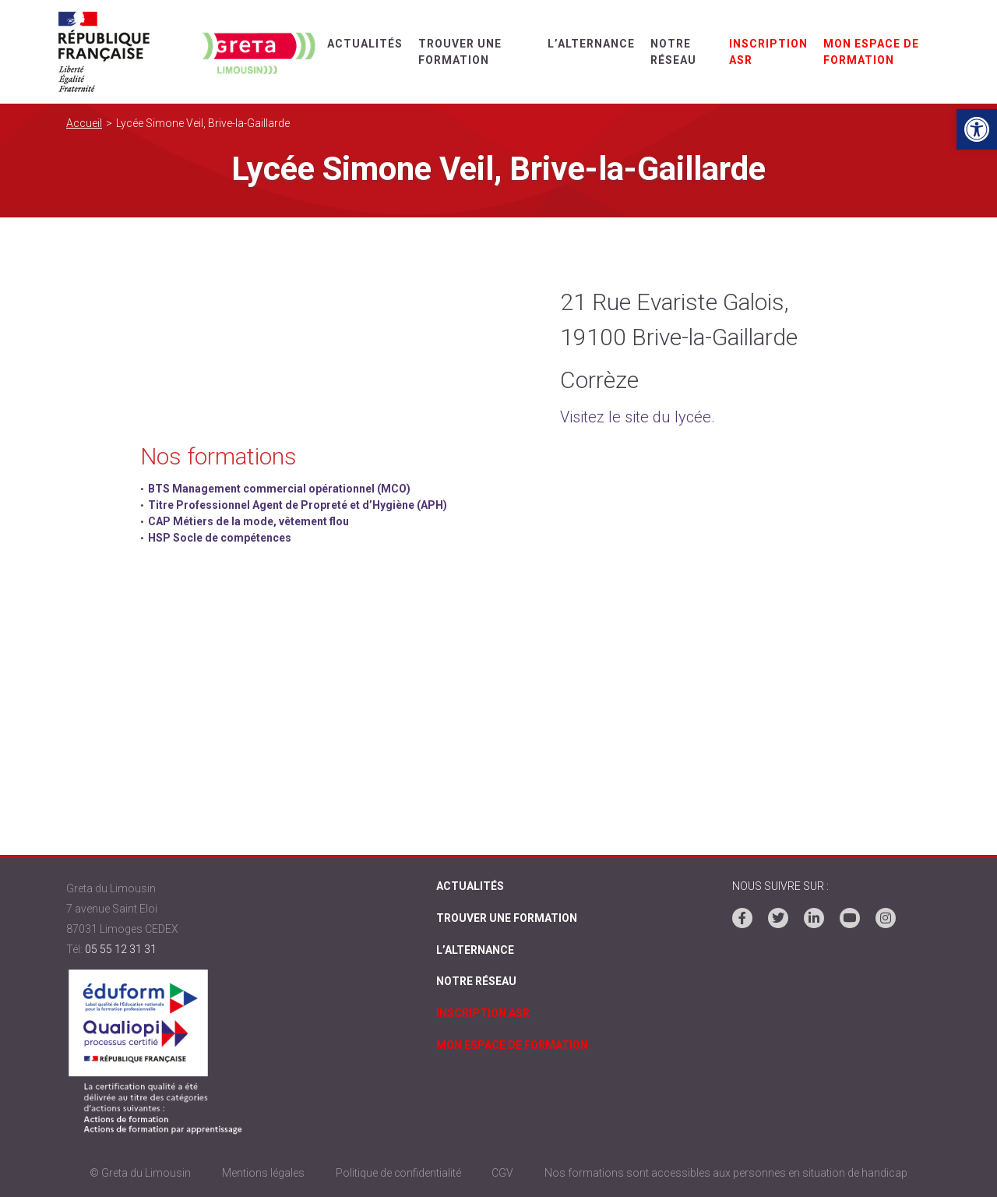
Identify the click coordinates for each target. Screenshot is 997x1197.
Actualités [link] (365, 43)
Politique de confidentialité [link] (398, 1173)
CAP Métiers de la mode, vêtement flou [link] (248, 521)
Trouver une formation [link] (506, 918)
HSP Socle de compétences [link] (219, 537)
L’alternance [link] (591, 43)
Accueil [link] (84, 123)
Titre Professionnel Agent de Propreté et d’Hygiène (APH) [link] (297, 505)
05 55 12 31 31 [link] (121, 949)
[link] (976, 129)
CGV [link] (503, 1173)
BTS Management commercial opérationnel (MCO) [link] (279, 488)
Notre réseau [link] (476, 982)
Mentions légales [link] (262, 1173)
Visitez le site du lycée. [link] (637, 417)
